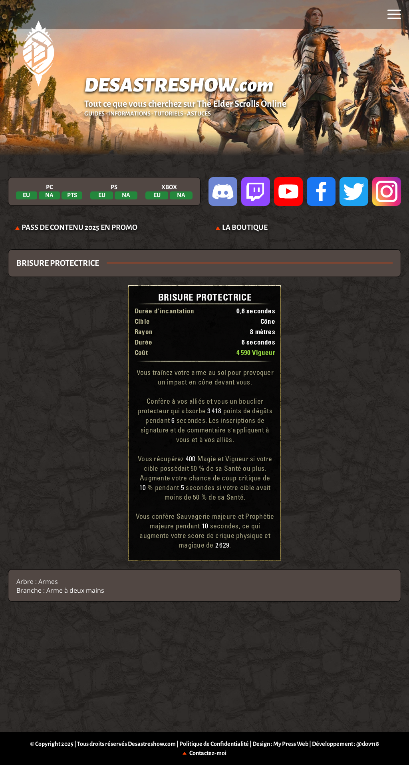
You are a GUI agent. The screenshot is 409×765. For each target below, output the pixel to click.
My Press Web (290, 744)
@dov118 (367, 744)
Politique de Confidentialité (214, 744)
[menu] (394, 14)
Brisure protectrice (205, 297)
